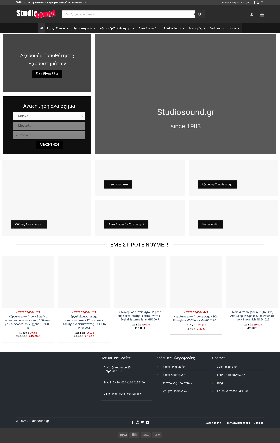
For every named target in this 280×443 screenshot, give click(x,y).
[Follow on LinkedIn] (147, 422)
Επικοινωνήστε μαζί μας (236, 2)
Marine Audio (174, 28)
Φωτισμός (197, 28)
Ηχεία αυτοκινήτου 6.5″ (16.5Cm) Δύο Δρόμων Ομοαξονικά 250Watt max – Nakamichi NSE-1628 (252, 315)
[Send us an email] (262, 2)
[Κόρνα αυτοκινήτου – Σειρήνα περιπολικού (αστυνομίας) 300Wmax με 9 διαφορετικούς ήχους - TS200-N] (28, 282)
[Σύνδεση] (252, 14)
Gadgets (217, 28)
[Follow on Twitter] (142, 422)
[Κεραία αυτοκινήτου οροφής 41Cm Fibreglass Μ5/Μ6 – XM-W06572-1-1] (196, 282)
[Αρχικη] (41, 28)
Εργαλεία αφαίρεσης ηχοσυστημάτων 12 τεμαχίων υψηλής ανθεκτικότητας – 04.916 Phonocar (84, 322)
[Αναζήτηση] (200, 14)
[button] (262, 14)
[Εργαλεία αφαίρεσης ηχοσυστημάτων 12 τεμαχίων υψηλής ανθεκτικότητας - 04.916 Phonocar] (84, 282)
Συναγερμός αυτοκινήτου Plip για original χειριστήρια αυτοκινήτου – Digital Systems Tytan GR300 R (140, 315)
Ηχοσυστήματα (84, 28)
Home (234, 28)
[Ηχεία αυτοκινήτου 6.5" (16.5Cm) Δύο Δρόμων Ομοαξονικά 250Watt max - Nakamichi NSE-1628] (252, 282)
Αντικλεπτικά (149, 28)
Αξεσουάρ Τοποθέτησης (117, 28)
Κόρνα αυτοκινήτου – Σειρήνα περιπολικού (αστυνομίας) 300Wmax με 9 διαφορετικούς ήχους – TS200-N (28, 322)
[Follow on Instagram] (258, 2)
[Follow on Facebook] (254, 2)
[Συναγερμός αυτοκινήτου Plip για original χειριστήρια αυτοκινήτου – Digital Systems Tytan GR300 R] (140, 282)
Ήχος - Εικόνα (58, 28)
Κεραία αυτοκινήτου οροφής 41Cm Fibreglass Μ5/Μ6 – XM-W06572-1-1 (196, 318)
